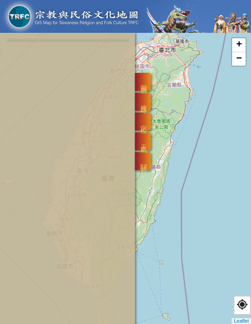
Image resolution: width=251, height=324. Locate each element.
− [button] (239, 59)
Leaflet (241, 321)
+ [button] (239, 45)
